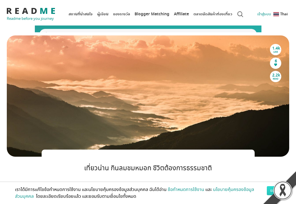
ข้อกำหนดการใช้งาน (186, 189)
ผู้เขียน (102, 14)
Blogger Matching (152, 14)
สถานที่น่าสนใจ (81, 14)
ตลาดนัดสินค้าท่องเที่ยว (212, 14)
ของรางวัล (121, 14)
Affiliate (181, 14)
